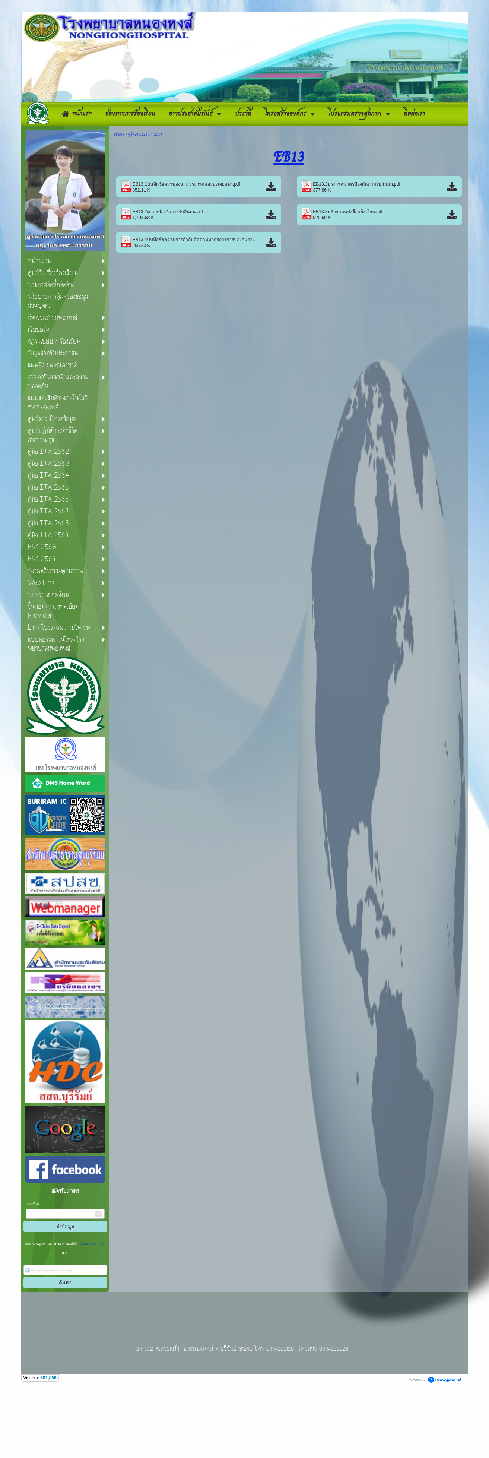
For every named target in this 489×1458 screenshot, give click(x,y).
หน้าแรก (119, 203)
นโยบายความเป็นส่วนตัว (91, 1313)
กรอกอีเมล (33, 1273)
